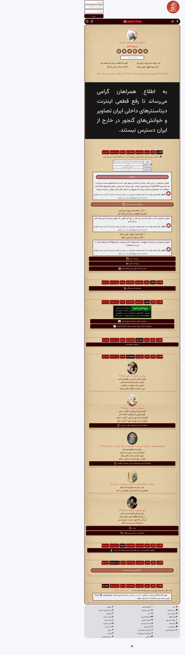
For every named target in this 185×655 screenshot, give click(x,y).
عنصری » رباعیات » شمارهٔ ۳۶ (92, 408)
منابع (71, 630)
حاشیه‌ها (66, 152)
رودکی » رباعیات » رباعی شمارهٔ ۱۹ (92, 376)
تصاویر (107, 152)
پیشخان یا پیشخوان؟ (105, 633)
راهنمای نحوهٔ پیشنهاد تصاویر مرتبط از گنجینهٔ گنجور (92, 326)
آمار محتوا (69, 620)
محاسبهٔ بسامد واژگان (92, 288)
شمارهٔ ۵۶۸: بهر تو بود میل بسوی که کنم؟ (109, 73)
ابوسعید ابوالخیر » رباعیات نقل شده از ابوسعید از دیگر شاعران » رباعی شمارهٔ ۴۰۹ (92, 446)
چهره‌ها (70, 613)
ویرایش (84, 197)
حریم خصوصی (68, 637)
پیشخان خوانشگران (105, 630)
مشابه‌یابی (133, 627)
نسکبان (109, 637)
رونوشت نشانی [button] (92, 263)
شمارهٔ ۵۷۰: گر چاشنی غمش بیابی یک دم (76, 73)
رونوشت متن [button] (92, 258)
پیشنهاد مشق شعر (92, 344)
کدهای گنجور (107, 607)
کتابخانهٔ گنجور (107, 617)
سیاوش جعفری (88, 167)
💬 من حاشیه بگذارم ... (81, 590)
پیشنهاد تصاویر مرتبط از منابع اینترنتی (92, 321)
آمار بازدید (69, 627)
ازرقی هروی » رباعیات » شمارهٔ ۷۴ (92, 510)
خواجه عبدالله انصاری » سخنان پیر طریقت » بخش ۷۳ (92, 484)
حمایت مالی (69, 617)
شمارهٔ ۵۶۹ (92, 46)
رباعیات (84, 42)
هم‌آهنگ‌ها (90, 152)
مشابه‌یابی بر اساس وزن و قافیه (92, 533)
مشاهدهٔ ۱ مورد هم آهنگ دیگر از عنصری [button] (92, 425)
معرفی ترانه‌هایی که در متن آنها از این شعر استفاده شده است (92, 550)
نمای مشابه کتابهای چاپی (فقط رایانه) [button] (92, 268)
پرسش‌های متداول (66, 610)
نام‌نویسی (98, 595)
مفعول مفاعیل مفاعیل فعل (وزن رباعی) (90, 161)
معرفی (70, 607)
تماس (71, 633)
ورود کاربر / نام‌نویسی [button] (92, 21)
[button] (137, 21)
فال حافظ (133, 617)
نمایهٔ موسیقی (132, 620)
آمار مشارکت (68, 623)
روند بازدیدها (75, 152)
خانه (135, 607)
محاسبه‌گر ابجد (107, 623)
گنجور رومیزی (107, 610)
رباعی (88, 164)
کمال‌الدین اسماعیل (97, 42)
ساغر (110, 613)
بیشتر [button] (92, 528)
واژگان (113, 152)
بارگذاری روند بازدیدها (92, 570)
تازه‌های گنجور (132, 630)
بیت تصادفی (133, 610)
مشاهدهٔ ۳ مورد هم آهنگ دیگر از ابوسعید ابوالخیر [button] (92, 463)
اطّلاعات (119, 152)
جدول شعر (133, 613)
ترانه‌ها (83, 152)
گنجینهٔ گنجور (107, 620)
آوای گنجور (108, 627)
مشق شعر (99, 152)
